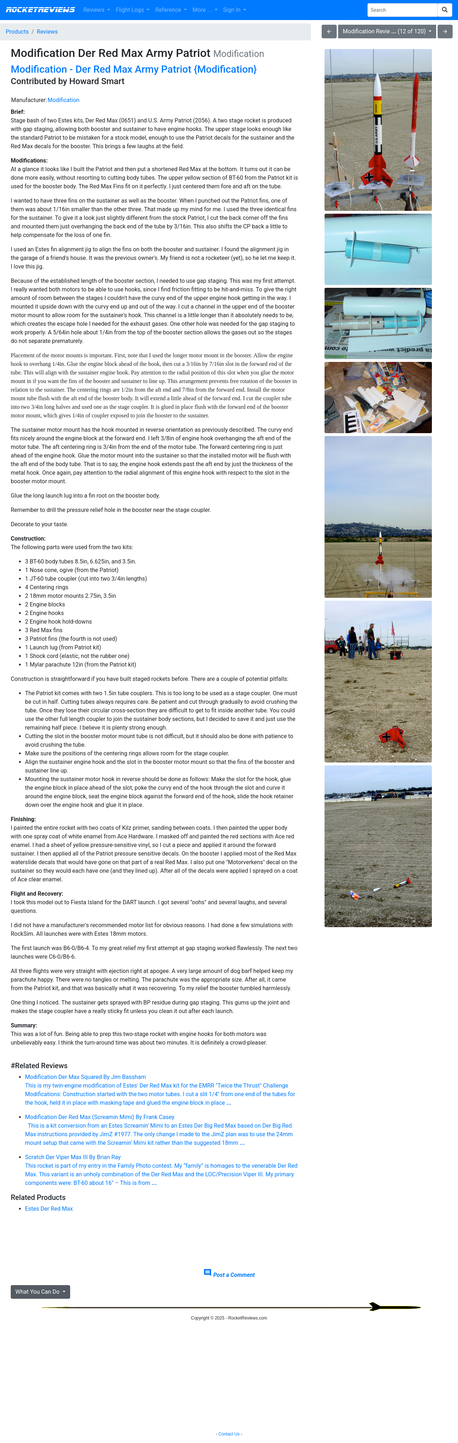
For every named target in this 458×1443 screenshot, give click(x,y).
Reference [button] (168, 9)
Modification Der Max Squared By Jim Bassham (161, 1090)
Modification (63, 100)
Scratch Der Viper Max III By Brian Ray (161, 1170)
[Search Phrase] (402, 10)
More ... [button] (203, 9)
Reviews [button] (94, 9)
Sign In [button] (232, 9)
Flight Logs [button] (131, 9)
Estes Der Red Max (49, 1208)
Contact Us (228, 1434)
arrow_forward (445, 31)
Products (17, 31)
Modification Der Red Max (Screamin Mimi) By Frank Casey (161, 1130)
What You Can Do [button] (38, 1291)
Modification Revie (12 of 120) (385, 31)
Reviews (47, 31)
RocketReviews (40, 10)
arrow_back (329, 31)
